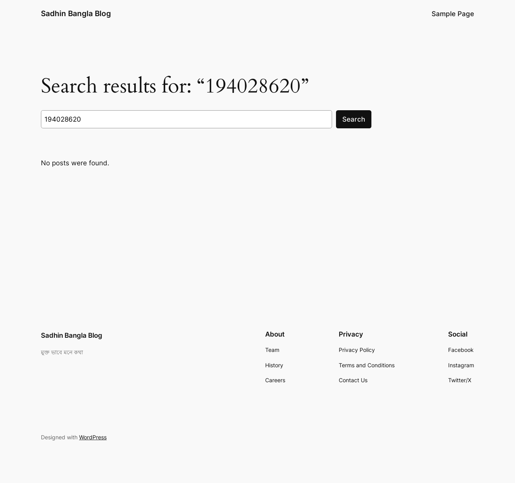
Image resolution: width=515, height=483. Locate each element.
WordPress (93, 437)
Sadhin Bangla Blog (76, 13)
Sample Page (453, 14)
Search (353, 119)
